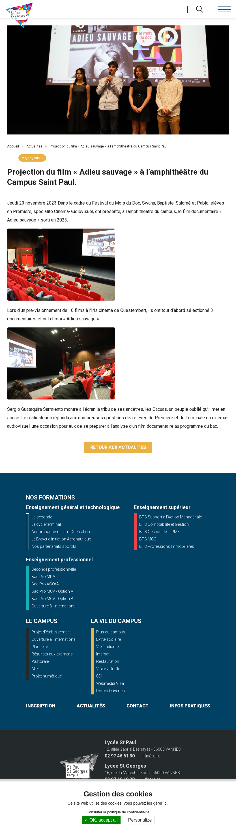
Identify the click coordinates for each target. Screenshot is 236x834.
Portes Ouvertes (110, 691)
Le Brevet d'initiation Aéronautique (61, 539)
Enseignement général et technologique (73, 508)
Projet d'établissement (51, 632)
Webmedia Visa (110, 683)
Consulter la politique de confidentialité (118, 812)
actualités (91, 706)
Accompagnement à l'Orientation (60, 532)
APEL (36, 669)
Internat (103, 654)
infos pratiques (190, 706)
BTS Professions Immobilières (166, 546)
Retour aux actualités (118, 447)
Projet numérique (46, 676)
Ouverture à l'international (53, 606)
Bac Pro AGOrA (45, 584)
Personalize (140, 820)
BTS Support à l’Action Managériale (170, 517)
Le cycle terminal (46, 524)
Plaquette (39, 647)
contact (137, 706)
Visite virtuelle (108, 669)
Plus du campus (110, 632)
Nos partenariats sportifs (53, 546)
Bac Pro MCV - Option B (52, 599)
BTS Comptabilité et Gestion (164, 524)
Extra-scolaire (108, 639)
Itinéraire (151, 756)
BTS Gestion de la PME (159, 532)
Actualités (34, 146)
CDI (99, 676)
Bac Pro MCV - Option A (52, 591)
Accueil (13, 146)
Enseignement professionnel (59, 560)
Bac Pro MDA (43, 577)
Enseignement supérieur (162, 508)
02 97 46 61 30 (120, 756)
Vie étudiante (107, 647)
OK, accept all (101, 820)
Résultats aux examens (52, 654)
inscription (40, 706)
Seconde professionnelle (53, 569)
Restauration (107, 661)
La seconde (41, 517)
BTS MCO (147, 539)
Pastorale (40, 661)
